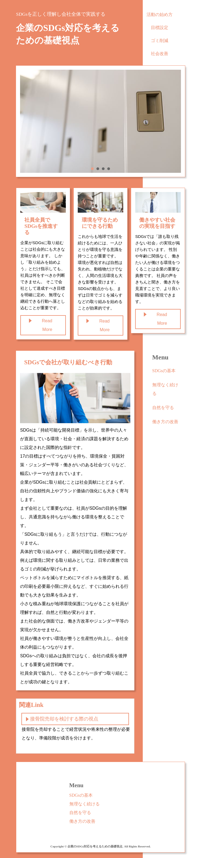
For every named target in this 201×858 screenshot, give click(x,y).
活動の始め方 (160, 14)
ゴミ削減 (159, 40)
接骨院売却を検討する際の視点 (64, 719)
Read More (47, 325)
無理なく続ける (165, 389)
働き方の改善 (165, 421)
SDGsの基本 (164, 370)
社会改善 (159, 53)
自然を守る (163, 407)
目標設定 (159, 27)
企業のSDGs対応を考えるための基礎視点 (67, 34)
